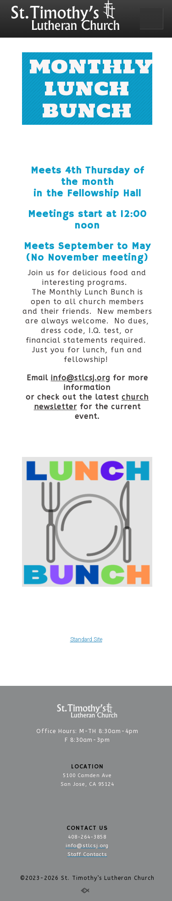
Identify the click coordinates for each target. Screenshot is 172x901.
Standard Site (86, 639)
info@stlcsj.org (80, 377)
